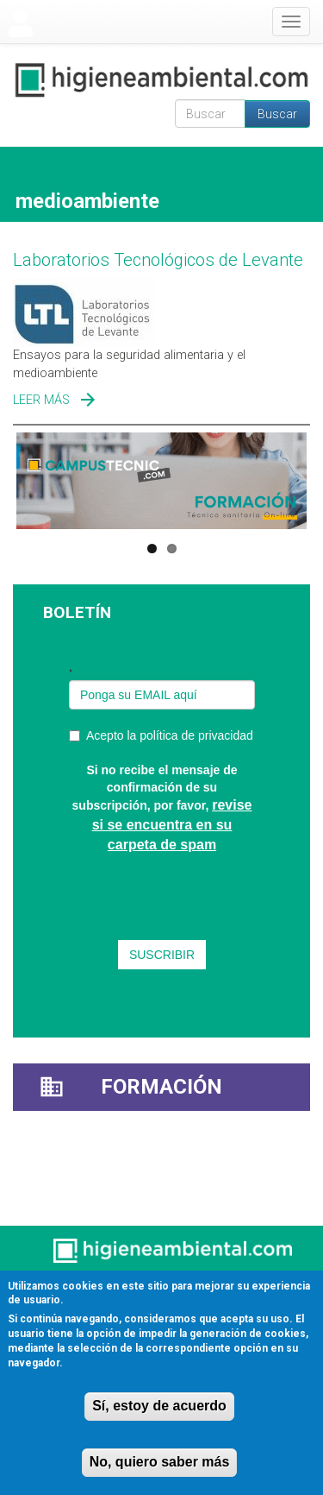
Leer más (41, 400)
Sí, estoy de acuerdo (159, 1405)
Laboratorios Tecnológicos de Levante (158, 259)
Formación (161, 1087)
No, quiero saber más (160, 1461)
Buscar (277, 114)
